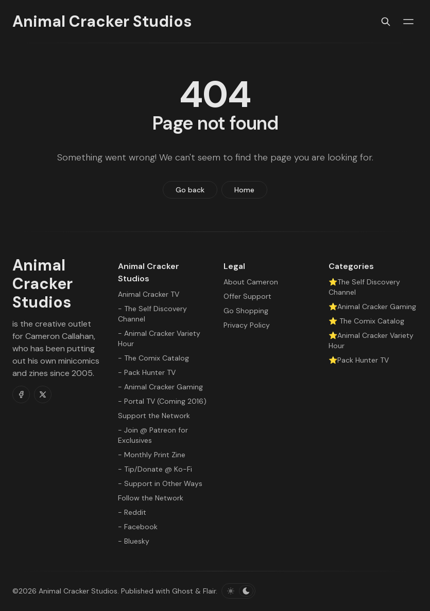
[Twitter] (42, 394)
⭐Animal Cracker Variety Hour (371, 340)
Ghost (182, 591)
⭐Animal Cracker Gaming (372, 306)
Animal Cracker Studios (78, 591)
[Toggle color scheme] (238, 591)
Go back (190, 189)
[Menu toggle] (408, 21)
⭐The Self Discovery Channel (364, 287)
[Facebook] (21, 394)
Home (244, 189)
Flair (209, 591)
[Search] (385, 21)
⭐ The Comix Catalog (366, 321)
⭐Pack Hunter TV (359, 360)
